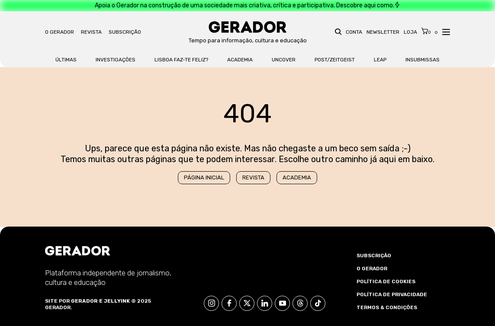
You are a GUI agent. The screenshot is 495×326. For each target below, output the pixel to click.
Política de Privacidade (392, 294)
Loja (410, 32)
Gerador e (87, 301)
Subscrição (125, 32)
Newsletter (382, 32)
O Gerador (59, 32)
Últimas (66, 60)
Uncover (284, 60)
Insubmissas (422, 60)
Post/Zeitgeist (335, 60)
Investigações (115, 60)
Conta (354, 32)
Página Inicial (204, 177)
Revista (91, 32)
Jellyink (117, 301)
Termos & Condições (387, 307)
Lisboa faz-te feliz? (181, 60)
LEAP (380, 60)
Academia (240, 60)
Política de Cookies (386, 281)
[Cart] (426, 31)
